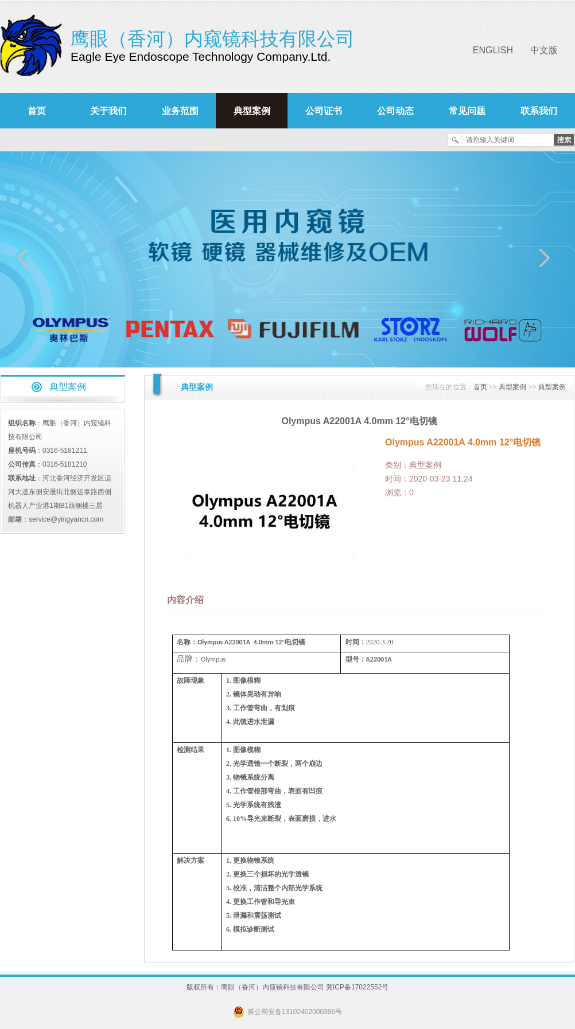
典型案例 (252, 111)
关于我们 (108, 111)
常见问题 (467, 111)
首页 (37, 111)
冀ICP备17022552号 (357, 987)
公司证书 (323, 111)
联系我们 (538, 111)
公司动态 (395, 111)
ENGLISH (493, 50)
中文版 (544, 50)
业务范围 (180, 111)
